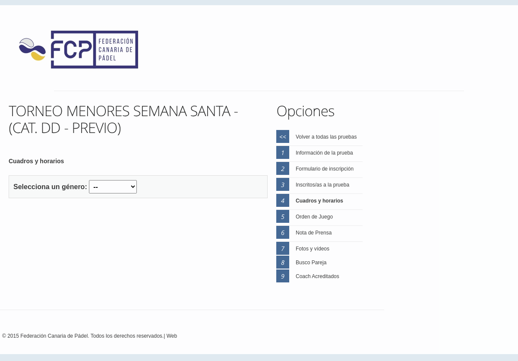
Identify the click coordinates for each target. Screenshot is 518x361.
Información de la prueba (324, 153)
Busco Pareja (311, 263)
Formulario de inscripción (325, 169)
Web (172, 336)
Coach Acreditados (317, 276)
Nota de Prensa (314, 233)
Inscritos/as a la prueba (322, 185)
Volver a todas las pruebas (326, 137)
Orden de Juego (314, 217)
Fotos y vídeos (312, 249)
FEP (83, 51)
